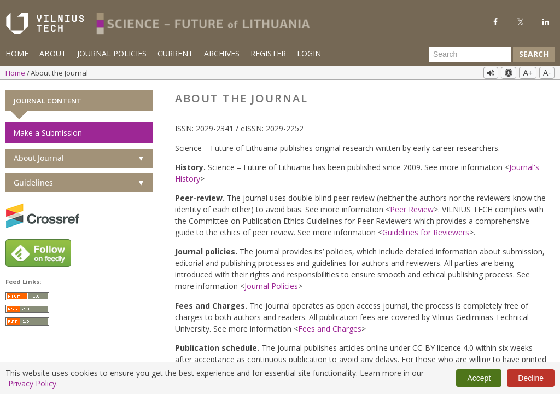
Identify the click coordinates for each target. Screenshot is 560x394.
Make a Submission (47, 133)
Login (309, 53)
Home (16, 53)
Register (268, 53)
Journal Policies (112, 53)
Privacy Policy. (33, 383)
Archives (222, 53)
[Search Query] (470, 54)
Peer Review (412, 209)
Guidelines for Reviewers (425, 232)
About (52, 53)
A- (547, 72)
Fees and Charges (329, 328)
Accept (479, 378)
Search (534, 54)
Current (175, 53)
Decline (531, 378)
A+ (528, 72)
